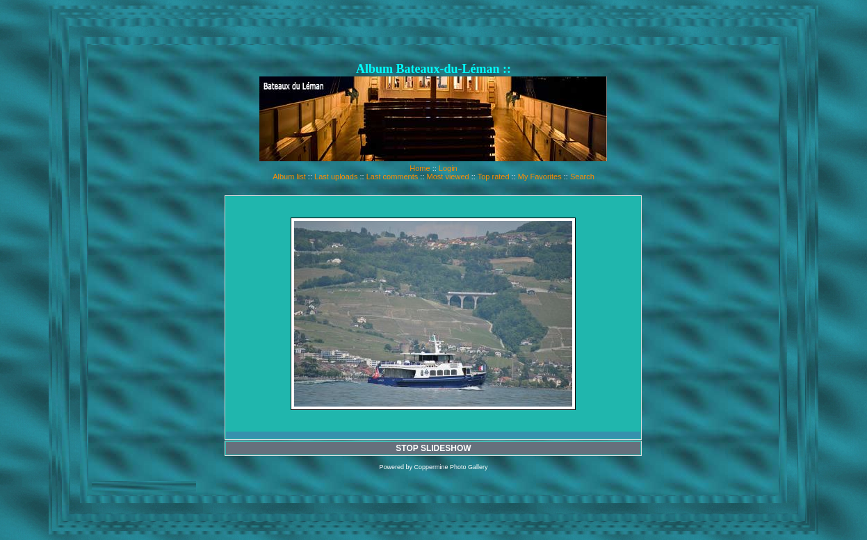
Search (582, 176)
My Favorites (540, 176)
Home (420, 168)
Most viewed (448, 176)
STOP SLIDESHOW (433, 448)
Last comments (392, 176)
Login (448, 168)
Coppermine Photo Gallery (450, 467)
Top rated (494, 176)
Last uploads (335, 176)
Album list (289, 176)
